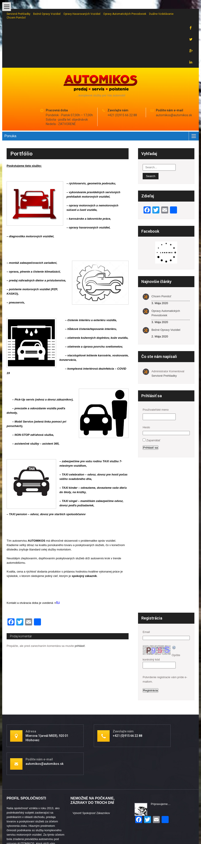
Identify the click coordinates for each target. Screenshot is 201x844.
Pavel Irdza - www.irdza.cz (177, 829)
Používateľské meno (156, 375)
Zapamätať (153, 406)
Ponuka (10, 101)
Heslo (146, 393)
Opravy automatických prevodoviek (124, 14)
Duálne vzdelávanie (161, 14)
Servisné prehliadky (18, 14)
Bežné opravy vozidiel (47, 14)
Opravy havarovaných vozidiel (81, 14)
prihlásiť (80, 611)
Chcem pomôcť (16, 17)
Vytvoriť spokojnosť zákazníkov (91, 778)
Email (146, 597)
